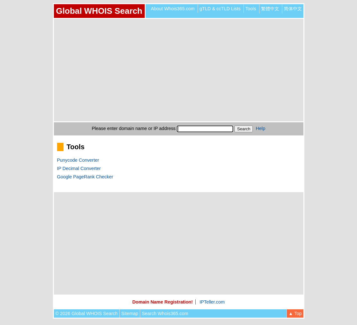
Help (260, 128)
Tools (250, 8)
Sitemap (129, 313)
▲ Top (295, 313)
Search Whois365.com (165, 313)
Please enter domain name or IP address (133, 128)
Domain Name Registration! (162, 302)
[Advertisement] (178, 70)
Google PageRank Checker (85, 176)
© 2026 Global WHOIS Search (86, 313)
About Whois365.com (173, 8)
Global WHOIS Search (99, 10)
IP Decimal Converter (79, 168)
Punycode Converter (78, 160)
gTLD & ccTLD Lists (220, 8)
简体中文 (293, 8)
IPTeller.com (212, 302)
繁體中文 (270, 8)
